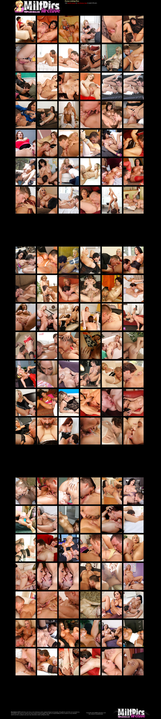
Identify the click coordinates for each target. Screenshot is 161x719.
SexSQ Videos (71, 3)
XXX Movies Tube (82, 3)
